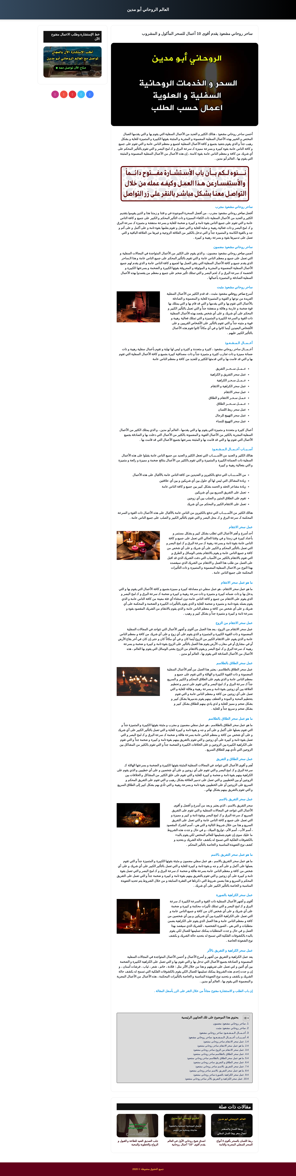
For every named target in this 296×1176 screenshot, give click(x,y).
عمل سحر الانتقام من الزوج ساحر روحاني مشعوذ (218, 1049)
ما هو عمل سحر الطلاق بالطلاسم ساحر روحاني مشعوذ (215, 1058)
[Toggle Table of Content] (244, 1018)
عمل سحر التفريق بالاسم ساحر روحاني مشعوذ (219, 1066)
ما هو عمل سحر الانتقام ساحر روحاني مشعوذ (220, 1045)
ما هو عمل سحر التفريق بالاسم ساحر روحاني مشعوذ (216, 1070)
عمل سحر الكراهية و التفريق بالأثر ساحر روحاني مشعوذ (214, 1078)
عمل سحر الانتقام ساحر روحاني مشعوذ (223, 1041)
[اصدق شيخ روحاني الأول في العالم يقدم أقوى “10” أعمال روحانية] (184, 1125)
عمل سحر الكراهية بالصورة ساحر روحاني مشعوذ (218, 1074)
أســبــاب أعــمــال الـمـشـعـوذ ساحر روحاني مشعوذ (217, 1037)
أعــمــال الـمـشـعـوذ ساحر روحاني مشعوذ (222, 1032)
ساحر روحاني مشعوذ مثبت (231, 1028)
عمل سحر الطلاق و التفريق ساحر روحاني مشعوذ (218, 1062)
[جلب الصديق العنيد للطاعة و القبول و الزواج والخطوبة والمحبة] (137, 1125)
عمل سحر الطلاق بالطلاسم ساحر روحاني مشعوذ (218, 1054)
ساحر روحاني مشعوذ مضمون (229, 1023)
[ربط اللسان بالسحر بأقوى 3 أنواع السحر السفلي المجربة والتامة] (232, 1125)
